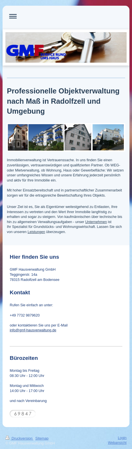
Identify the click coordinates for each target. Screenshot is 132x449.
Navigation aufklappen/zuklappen (66, 16)
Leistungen (36, 232)
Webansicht (117, 443)
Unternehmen (96, 222)
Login (122, 438)
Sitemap (42, 438)
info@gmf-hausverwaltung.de (33, 330)
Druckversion (19, 438)
